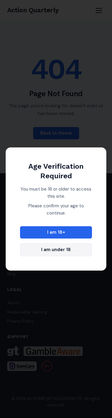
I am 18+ (56, 232)
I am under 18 (56, 250)
